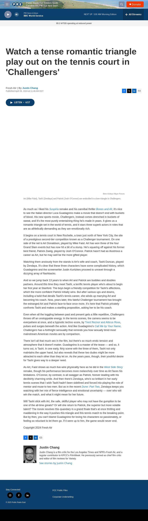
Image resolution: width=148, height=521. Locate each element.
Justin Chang (30, 88)
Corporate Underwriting (62, 497)
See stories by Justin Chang (55, 463)
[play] (8, 14)
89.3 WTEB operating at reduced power (74, 23)
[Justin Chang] (29, 454)
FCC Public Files (59, 490)
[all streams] (133, 14)
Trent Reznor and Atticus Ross (102, 322)
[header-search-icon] (122, 4)
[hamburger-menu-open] (7, 4)
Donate (136, 4)
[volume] (16, 14)
